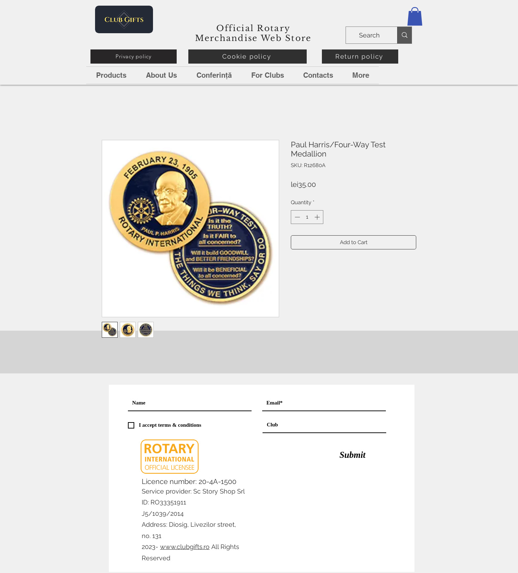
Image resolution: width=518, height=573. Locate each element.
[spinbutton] (307, 217)
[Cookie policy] (247, 56)
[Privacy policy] (133, 56)
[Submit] (352, 455)
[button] (415, 16)
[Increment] (318, 217)
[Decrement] (296, 217)
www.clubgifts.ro (185, 546)
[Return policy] (360, 56)
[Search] (370, 35)
